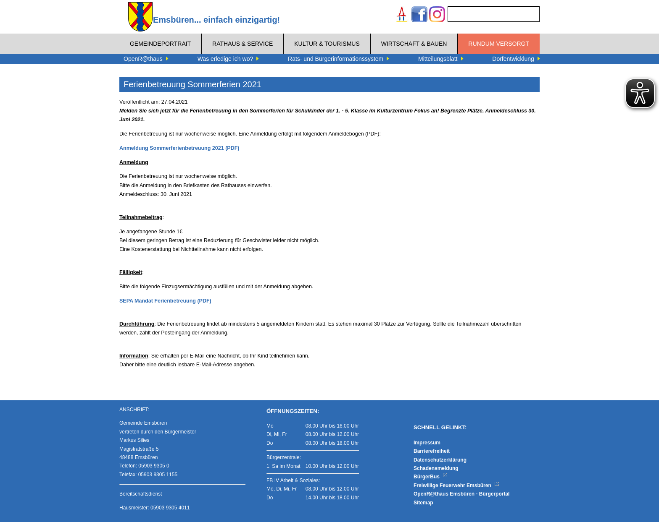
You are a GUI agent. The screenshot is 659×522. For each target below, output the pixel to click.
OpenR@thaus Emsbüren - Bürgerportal (461, 494)
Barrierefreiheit (432, 451)
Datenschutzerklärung (440, 460)
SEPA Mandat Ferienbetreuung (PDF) (165, 301)
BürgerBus (431, 477)
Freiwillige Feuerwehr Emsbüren (456, 485)
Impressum (427, 443)
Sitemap (423, 503)
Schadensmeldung (436, 468)
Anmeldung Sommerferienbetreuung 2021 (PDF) (179, 148)
